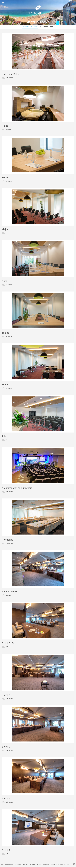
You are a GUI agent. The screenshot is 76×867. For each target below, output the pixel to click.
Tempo (5, 332)
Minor (5, 384)
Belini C (6, 746)
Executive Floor (46, 27)
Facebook (46, 864)
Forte (5, 177)
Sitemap (25, 864)
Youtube (53, 864)
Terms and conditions (7, 864)
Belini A (6, 850)
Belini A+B (8, 695)
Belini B (6, 798)
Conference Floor (30, 27)
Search (39, 864)
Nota (4, 281)
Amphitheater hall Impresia (17, 488)
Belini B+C (8, 643)
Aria (4, 436)
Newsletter (18, 864)
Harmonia (7, 539)
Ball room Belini (11, 74)
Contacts (32, 864)
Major (5, 229)
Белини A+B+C (10, 591)
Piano (5, 126)
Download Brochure (63, 864)
